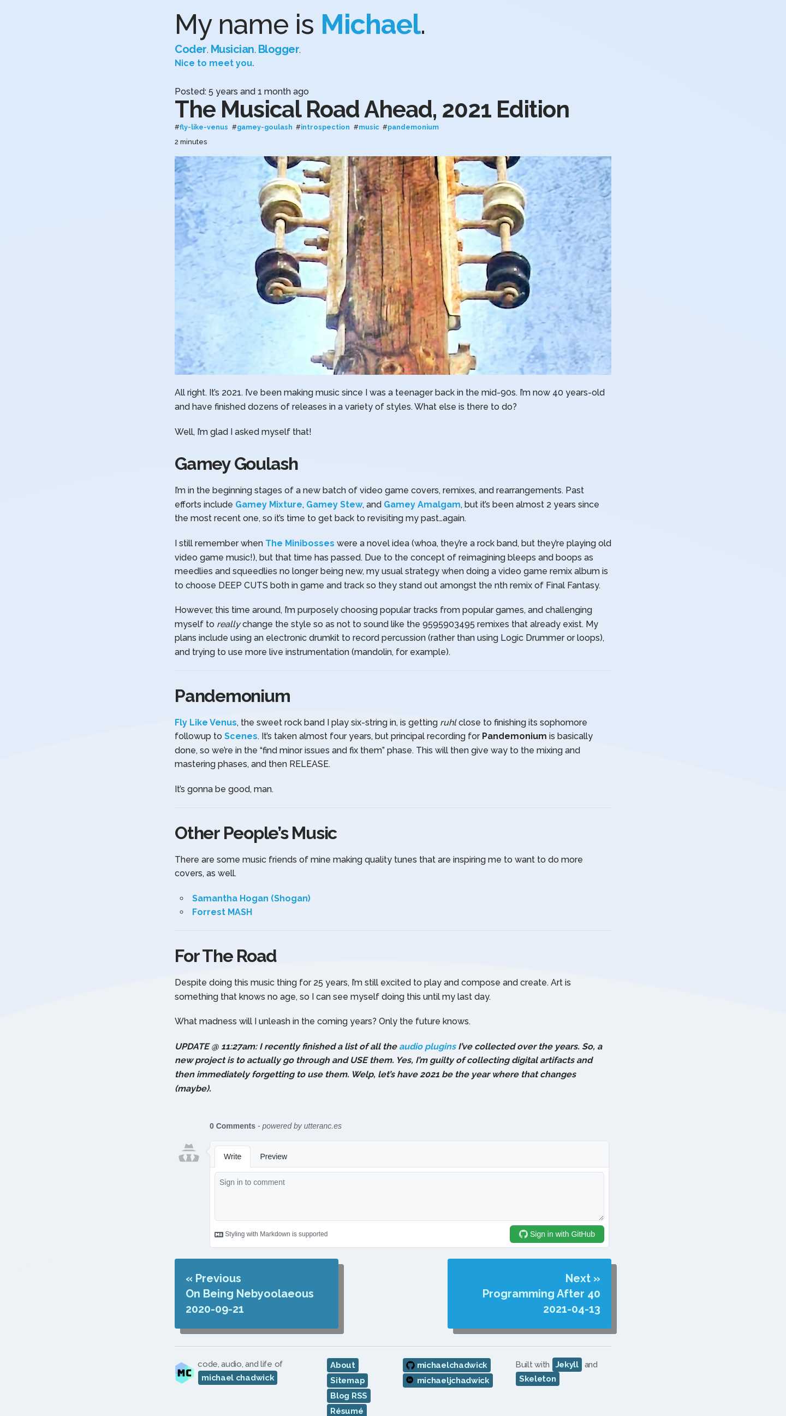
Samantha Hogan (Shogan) (251, 898)
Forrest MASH (222, 912)
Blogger (279, 49)
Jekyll (567, 1365)
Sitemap (347, 1380)
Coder (191, 49)
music (369, 127)
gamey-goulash (265, 127)
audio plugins (427, 1046)
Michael (370, 24)
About (342, 1365)
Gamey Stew (334, 504)
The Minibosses (300, 543)
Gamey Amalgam (422, 504)
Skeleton (537, 1379)
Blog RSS (348, 1396)
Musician (232, 49)
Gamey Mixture (268, 504)
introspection (325, 127)
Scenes (241, 736)
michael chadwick (237, 1378)
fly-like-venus (204, 127)
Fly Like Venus (206, 722)
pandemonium (413, 127)
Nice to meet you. (214, 63)
